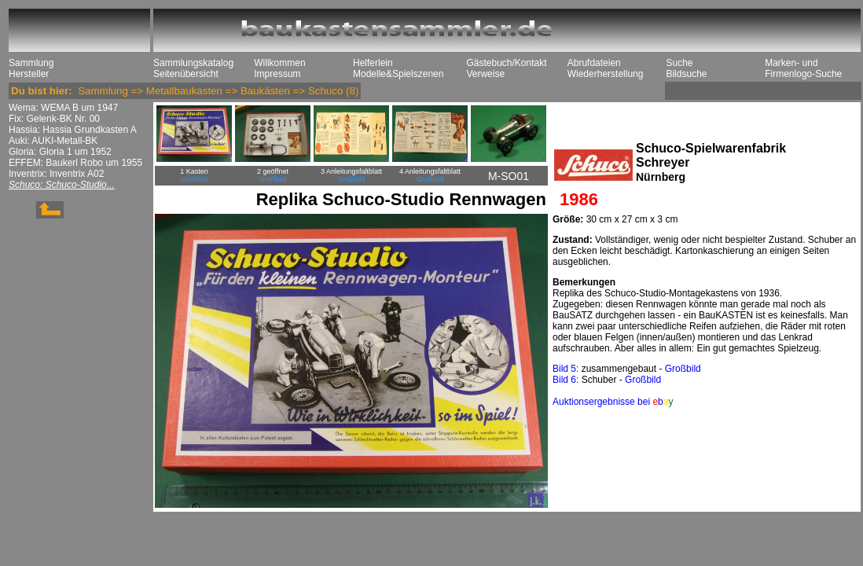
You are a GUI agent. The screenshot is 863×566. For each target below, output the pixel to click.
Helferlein (373, 62)
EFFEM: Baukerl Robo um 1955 (75, 162)
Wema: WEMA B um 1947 (63, 107)
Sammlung (31, 62)
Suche (679, 62)
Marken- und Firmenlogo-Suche (803, 68)
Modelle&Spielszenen (398, 73)
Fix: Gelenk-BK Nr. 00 (54, 118)
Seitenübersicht (186, 73)
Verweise (485, 73)
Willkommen (279, 62)
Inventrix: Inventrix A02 (56, 173)
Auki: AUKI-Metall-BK (53, 140)
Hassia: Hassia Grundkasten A (73, 129)
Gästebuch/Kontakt (506, 62)
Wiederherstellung (605, 73)
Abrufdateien (594, 62)
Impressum (277, 73)
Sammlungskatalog (193, 62)
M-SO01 (508, 176)
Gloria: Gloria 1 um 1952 (60, 151)
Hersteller (29, 73)
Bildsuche (686, 73)
